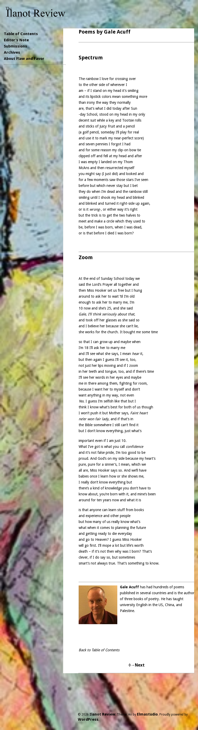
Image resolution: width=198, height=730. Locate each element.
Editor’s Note (16, 40)
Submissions (15, 46)
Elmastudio (147, 714)
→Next (138, 665)
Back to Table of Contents (99, 650)
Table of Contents (21, 33)
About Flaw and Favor (24, 58)
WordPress (88, 719)
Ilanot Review (102, 714)
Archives (12, 52)
